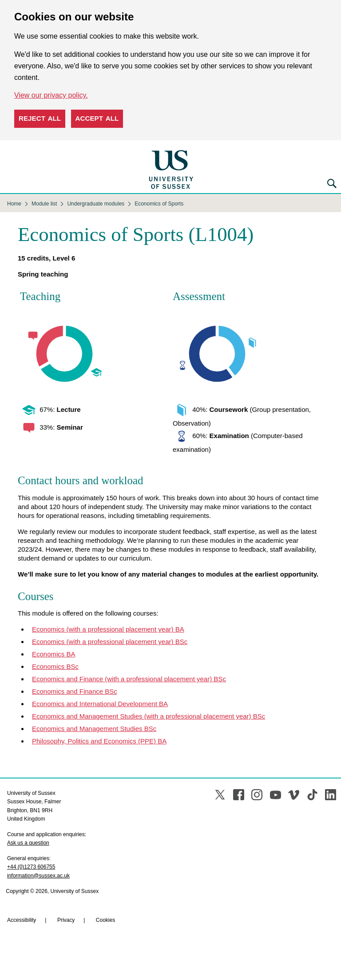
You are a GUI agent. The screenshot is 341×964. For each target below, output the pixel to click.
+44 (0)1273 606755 (31, 867)
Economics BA (53, 654)
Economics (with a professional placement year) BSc (109, 641)
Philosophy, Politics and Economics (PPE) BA (99, 741)
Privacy (66, 920)
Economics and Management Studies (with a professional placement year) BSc (148, 716)
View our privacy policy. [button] (51, 95)
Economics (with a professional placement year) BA (108, 629)
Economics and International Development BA (100, 703)
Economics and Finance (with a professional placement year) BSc (129, 679)
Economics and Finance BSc (74, 691)
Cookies (105, 920)
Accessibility (21, 920)
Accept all (97, 118)
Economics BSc (55, 666)
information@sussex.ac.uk (38, 876)
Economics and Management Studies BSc (94, 728)
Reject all (40, 118)
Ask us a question (28, 843)
